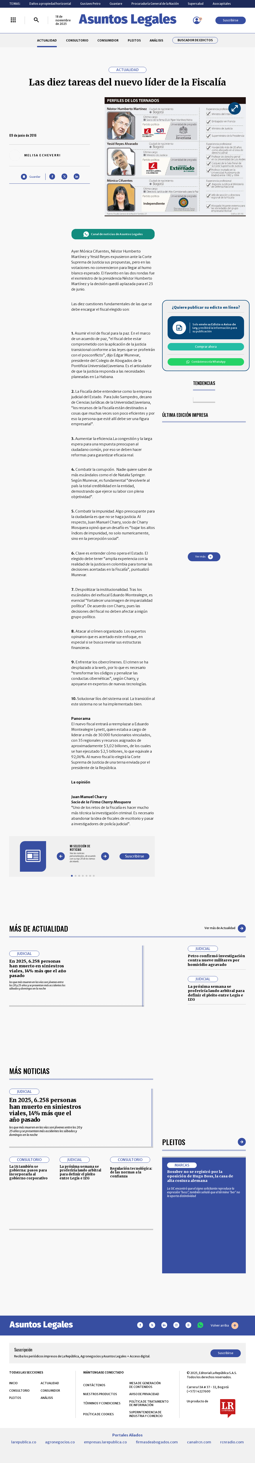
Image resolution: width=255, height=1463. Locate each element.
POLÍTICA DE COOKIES (98, 1414)
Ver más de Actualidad (225, 928)
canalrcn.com (199, 1442)
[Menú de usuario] (197, 20)
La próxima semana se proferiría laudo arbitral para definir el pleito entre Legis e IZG (216, 993)
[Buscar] (36, 20)
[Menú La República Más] (13, 20)
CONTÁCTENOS (94, 1385)
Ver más (204, 556)
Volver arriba (224, 1325)
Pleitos (173, 1141)
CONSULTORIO (77, 40)
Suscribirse (230, 20)
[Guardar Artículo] (30, 176)
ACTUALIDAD (47, 40)
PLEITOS (134, 40)
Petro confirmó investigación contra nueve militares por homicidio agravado (216, 960)
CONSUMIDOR (108, 40)
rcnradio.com (232, 1442)
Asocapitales (222, 3)
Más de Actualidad (38, 928)
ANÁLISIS (156, 40)
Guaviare (116, 3)
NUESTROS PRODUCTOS (100, 1394)
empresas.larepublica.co (105, 1442)
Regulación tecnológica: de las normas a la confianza (131, 1172)
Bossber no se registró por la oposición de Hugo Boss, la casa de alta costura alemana (200, 1176)
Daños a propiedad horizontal (50, 3)
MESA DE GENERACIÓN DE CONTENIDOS (145, 1385)
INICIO (13, 1383)
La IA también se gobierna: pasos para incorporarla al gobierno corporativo (28, 1172)
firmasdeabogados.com (157, 1442)
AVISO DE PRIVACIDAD (144, 1394)
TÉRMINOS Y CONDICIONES (102, 1403)
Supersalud (195, 3)
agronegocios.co (60, 1442)
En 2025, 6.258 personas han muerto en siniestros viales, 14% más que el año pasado (37, 968)
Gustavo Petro (90, 3)
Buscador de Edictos (195, 40)
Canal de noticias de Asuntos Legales (112, 234)
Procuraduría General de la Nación (155, 3)
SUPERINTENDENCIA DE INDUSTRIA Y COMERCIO (146, 1414)
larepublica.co (23, 1442)
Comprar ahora (206, 346)
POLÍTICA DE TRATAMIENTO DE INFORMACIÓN (149, 1403)
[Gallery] (83, 853)
